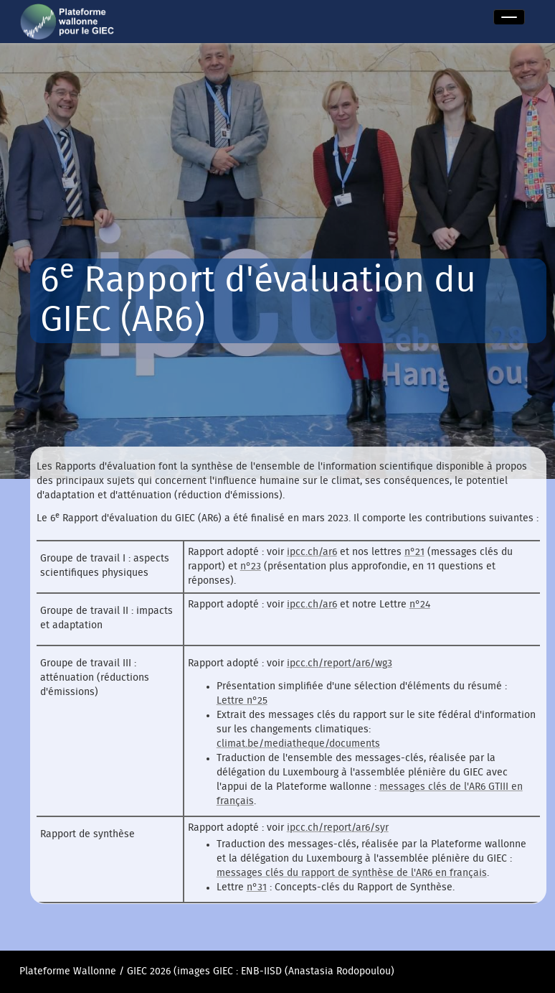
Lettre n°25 (242, 701)
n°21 (414, 552)
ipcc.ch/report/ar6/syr (338, 828)
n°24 (419, 605)
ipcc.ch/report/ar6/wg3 (339, 663)
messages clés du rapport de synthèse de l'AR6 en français (352, 873)
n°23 (250, 566)
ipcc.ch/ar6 (312, 552)
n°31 (257, 887)
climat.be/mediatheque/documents (298, 744)
